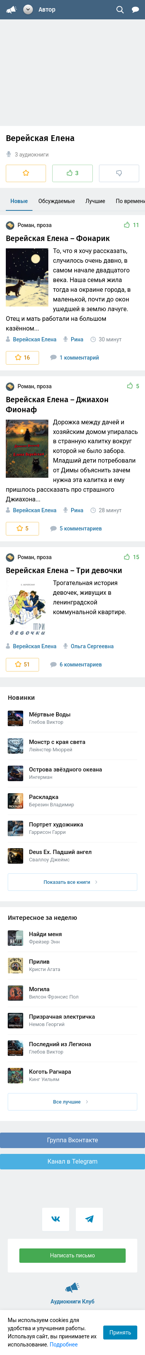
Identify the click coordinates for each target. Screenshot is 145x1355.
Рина (77, 339)
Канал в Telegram (73, 1161)
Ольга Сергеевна (92, 646)
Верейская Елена (34, 339)
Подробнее (64, 1344)
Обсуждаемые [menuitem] (56, 201)
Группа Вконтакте (72, 1140)
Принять (120, 1332)
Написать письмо (72, 1255)
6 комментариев (76, 664)
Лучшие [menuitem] (95, 201)
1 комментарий (74, 358)
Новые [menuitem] (19, 201)
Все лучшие (70, 1102)
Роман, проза (28, 225)
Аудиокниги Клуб (72, 1284)
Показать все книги (70, 882)
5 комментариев (76, 528)
